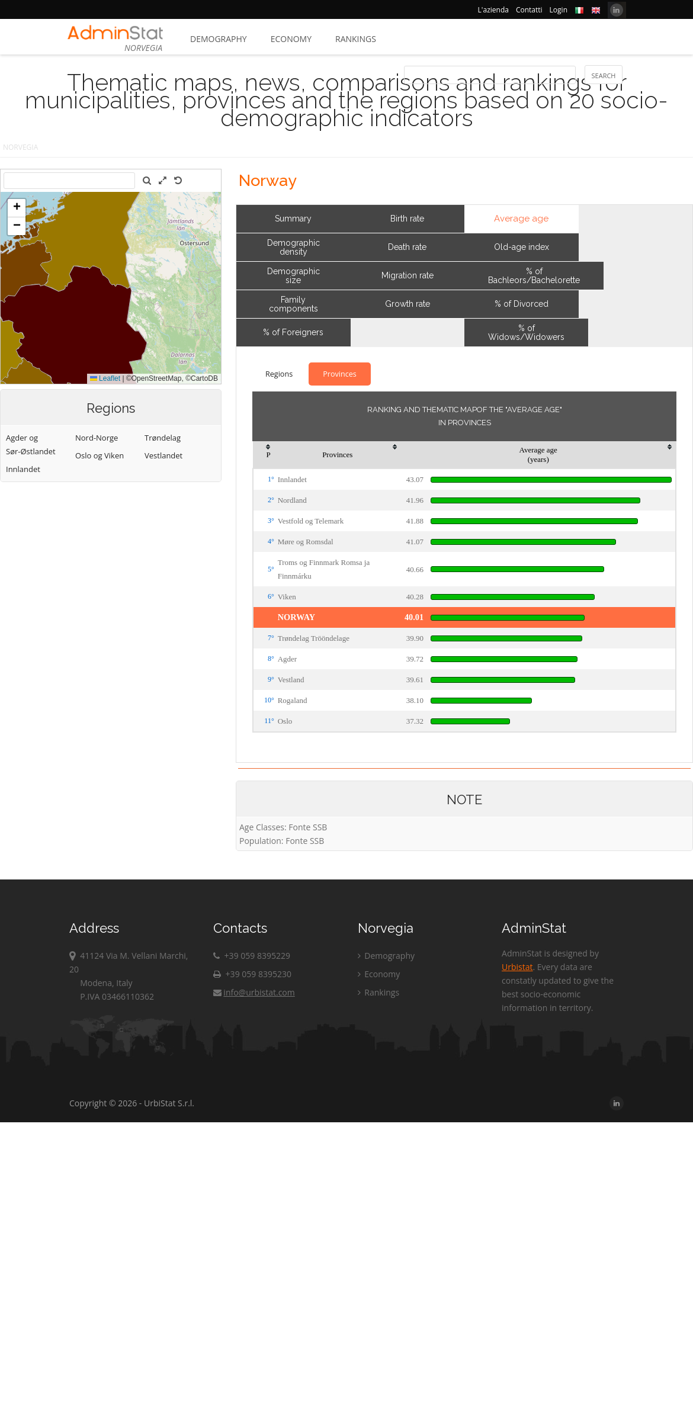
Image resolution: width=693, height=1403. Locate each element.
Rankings (355, 38)
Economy (291, 38)
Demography (218, 38)
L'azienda (493, 10)
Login (558, 10)
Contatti (529, 10)
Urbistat (517, 966)
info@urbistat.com (253, 992)
